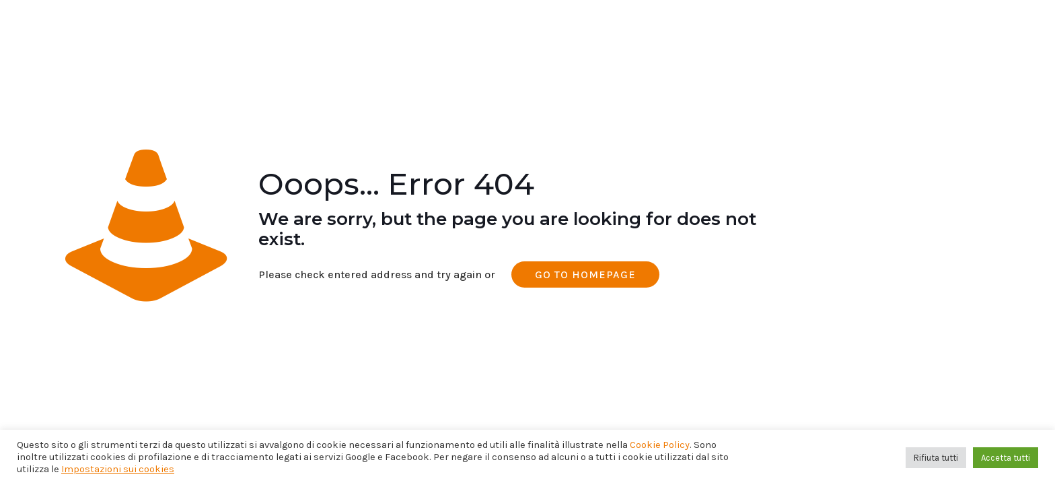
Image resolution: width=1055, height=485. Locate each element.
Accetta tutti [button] (1005, 458)
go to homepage (585, 274)
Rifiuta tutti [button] (936, 458)
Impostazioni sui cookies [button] (117, 469)
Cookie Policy (660, 445)
